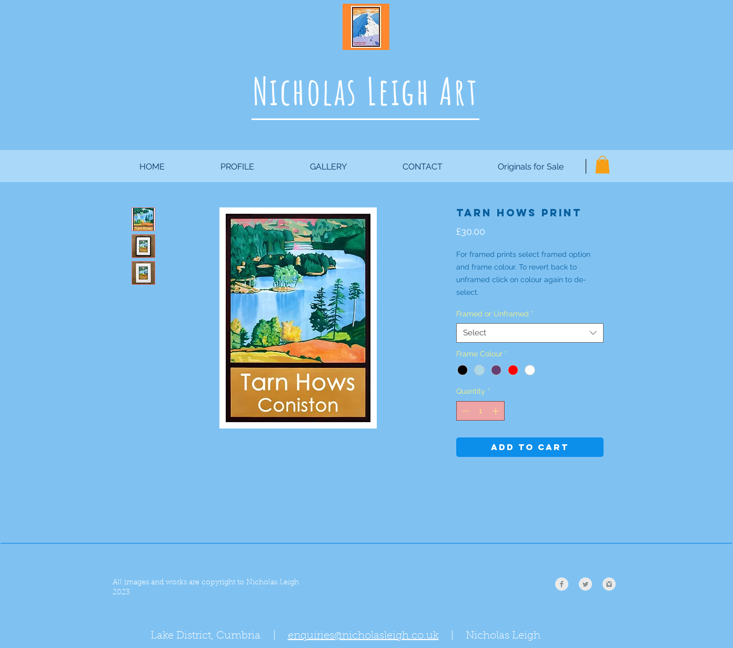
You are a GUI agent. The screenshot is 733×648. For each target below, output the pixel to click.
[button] (602, 164)
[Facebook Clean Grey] (561, 584)
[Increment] (496, 411)
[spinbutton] (480, 411)
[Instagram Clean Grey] (609, 584)
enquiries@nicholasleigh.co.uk (363, 636)
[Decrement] (464, 411)
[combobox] (530, 333)
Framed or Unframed (495, 314)
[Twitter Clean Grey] (585, 584)
